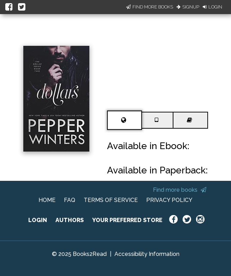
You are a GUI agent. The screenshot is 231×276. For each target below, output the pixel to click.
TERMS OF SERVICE (111, 200)
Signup (188, 7)
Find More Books (149, 7)
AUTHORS (69, 220)
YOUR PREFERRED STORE (127, 220)
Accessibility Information (146, 254)
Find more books (179, 189)
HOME (46, 200)
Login (212, 7)
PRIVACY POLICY (169, 200)
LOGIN (37, 220)
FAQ (69, 200)
